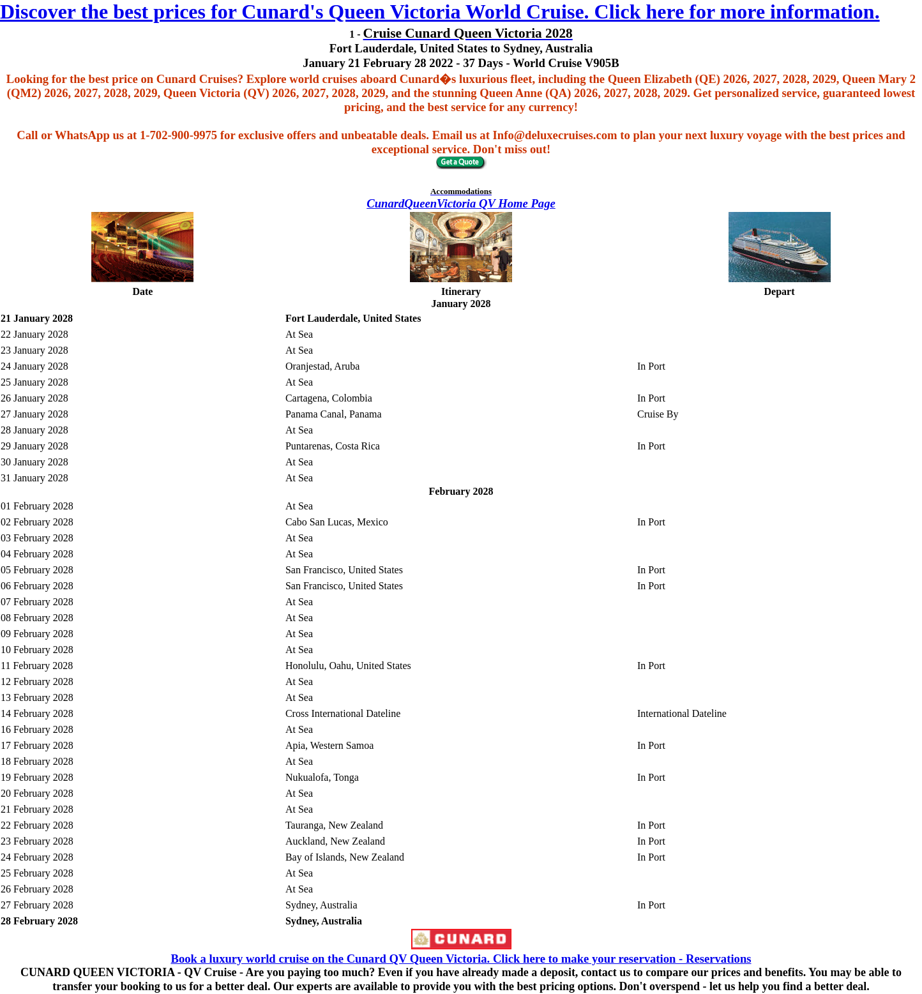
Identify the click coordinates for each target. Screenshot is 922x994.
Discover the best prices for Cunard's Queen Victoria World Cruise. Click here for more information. (440, 11)
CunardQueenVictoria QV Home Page (461, 203)
